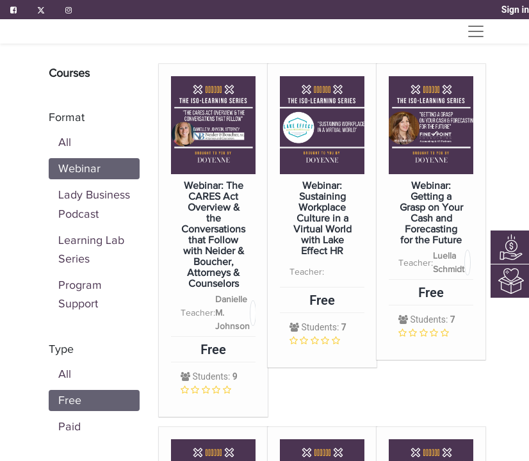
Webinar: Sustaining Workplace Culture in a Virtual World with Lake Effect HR (322, 219)
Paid (69, 426)
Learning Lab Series (91, 249)
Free (69, 400)
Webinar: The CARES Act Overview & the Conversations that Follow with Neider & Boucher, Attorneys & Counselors (213, 235)
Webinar (79, 168)
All (64, 142)
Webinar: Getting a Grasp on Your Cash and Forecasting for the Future (431, 213)
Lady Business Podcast (94, 204)
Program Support (80, 294)
